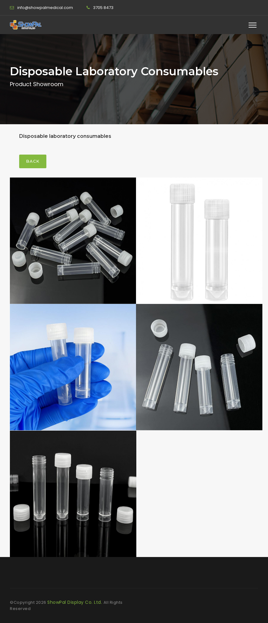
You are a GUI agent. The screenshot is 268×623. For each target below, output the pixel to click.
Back (33, 161)
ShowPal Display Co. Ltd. (75, 602)
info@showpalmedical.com (45, 8)
